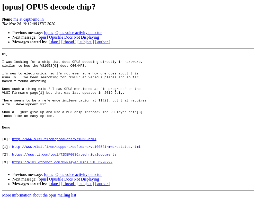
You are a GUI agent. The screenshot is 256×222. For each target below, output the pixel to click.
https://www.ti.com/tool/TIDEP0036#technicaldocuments (64, 175)
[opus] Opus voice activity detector (73, 32)
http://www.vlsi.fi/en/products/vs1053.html (54, 156)
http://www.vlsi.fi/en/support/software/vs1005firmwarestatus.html (76, 166)
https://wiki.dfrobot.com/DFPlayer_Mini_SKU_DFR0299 (62, 184)
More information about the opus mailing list (39, 217)
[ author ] (102, 42)
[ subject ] (85, 42)
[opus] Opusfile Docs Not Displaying (68, 37)
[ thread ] (68, 42)
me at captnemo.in (28, 19)
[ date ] (54, 42)
